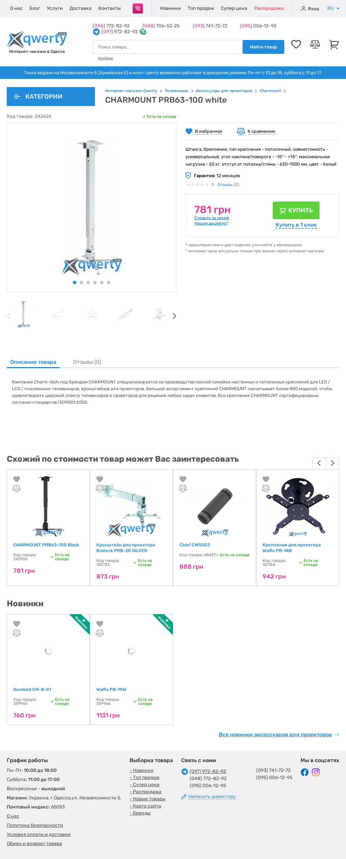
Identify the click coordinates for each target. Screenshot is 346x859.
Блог (35, 8)
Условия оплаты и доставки (39, 834)
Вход (310, 8)
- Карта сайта (145, 806)
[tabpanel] (24, 314)
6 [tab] (108, 282)
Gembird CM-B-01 (32, 689)
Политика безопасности (35, 825)
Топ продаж (201, 8)
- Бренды (140, 813)
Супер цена (234, 8)
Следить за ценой (211, 217)
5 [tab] (101, 282)
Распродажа (269, 8)
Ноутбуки (105, 58)
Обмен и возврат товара (34, 843)
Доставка (81, 8)
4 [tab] (95, 282)
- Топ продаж (144, 777)
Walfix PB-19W (111, 689)
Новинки (170, 8)
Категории (38, 96)
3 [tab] (88, 282)
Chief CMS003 (194, 544)
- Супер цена (144, 785)
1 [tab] (74, 282)
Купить (300, 210)
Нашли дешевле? (211, 223)
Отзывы (225, 185)
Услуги (55, 8)
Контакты (109, 8)
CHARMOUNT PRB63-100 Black (46, 544)
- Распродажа (145, 792)
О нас (16, 8)
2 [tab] (81, 282)
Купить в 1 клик (296, 225)
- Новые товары (148, 799)
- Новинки (142, 770)
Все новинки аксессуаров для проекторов (279, 734)
